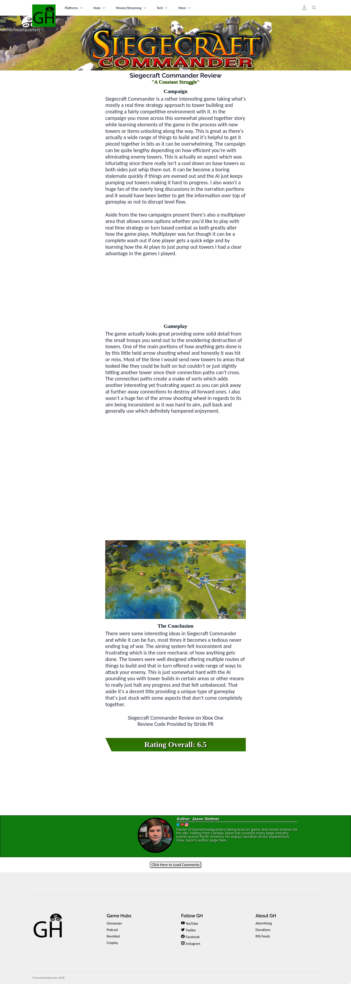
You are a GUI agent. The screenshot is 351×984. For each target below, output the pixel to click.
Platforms (74, 8)
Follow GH (192, 915)
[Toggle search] (314, 7)
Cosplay (112, 943)
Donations (262, 930)
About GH (265, 915)
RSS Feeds (262, 936)
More (192, 8)
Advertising (263, 923)
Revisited (113, 936)
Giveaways (114, 923)
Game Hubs (119, 915)
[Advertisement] (175, 288)
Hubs (102, 8)
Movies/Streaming (136, 8)
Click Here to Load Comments (176, 864)
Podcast (112, 930)
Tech (169, 8)
